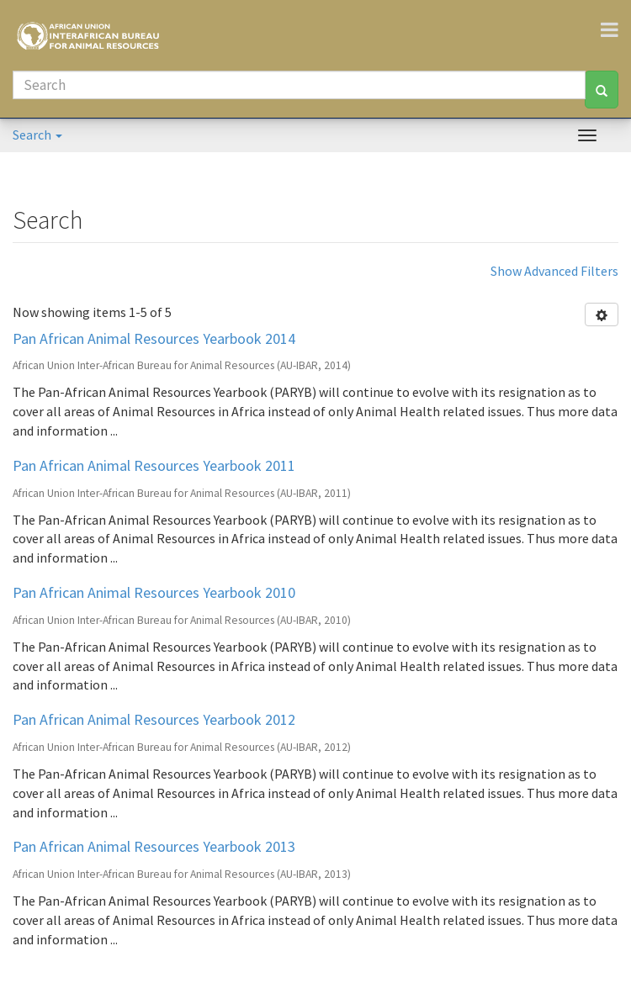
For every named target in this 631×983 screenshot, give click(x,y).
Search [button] (37, 134)
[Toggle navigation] (616, 29)
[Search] (299, 85)
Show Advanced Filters (554, 270)
